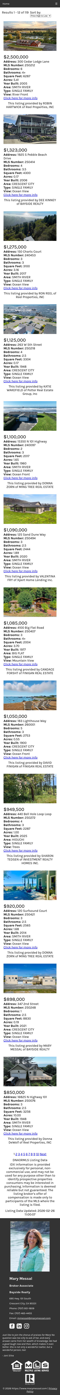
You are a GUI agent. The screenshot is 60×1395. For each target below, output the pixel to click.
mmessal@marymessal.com (34, 1318)
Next (43, 1154)
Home (6, 3)
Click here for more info (20, 98)
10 (37, 1154)
